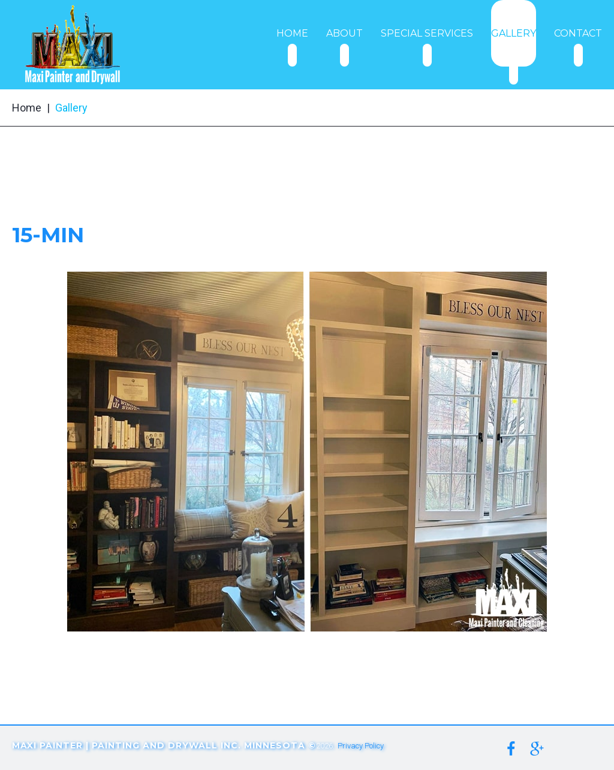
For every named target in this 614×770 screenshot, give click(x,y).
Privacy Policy (361, 745)
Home (26, 107)
